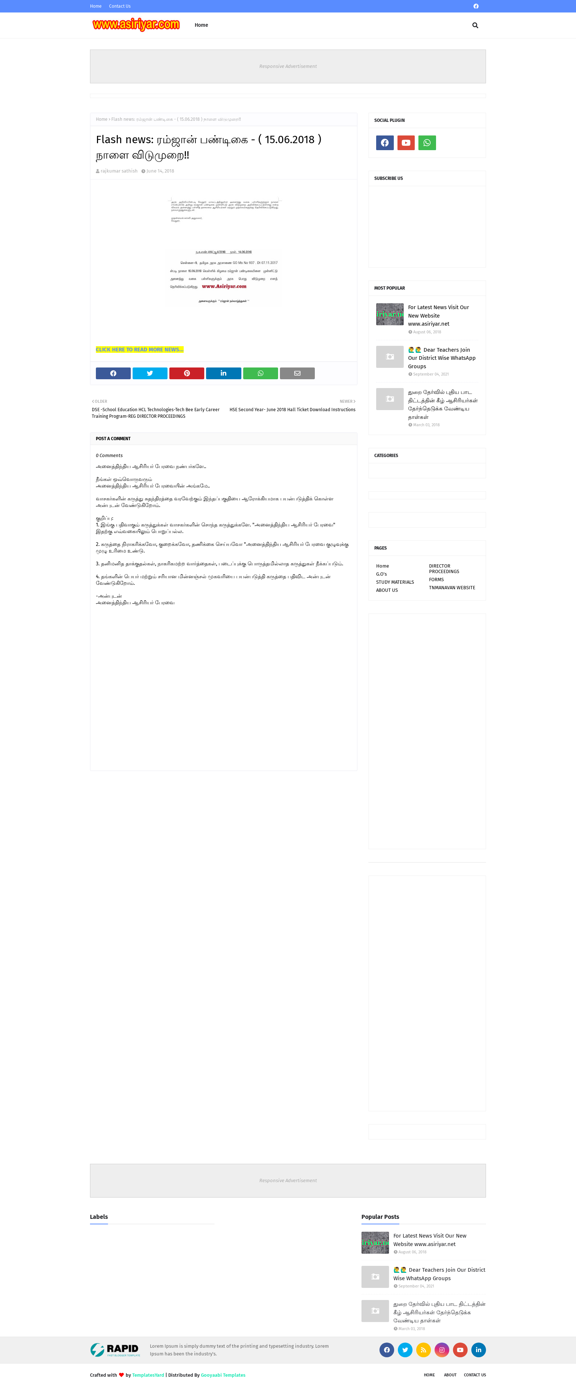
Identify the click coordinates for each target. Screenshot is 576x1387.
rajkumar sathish (119, 171)
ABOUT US (387, 590)
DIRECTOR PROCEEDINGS (444, 568)
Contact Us (120, 6)
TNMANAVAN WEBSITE (452, 587)
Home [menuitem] (201, 25)
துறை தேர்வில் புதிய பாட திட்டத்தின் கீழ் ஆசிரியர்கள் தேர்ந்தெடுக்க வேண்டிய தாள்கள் (443, 404)
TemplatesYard (148, 1375)
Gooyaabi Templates (223, 1375)
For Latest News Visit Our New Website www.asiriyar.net (438, 315)
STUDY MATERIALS (395, 582)
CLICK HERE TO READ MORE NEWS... (140, 349)
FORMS (436, 579)
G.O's (381, 574)
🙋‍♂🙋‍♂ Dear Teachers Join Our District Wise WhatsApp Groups (442, 358)
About (450, 1375)
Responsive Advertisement (288, 66)
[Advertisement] (427, 731)
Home (96, 6)
